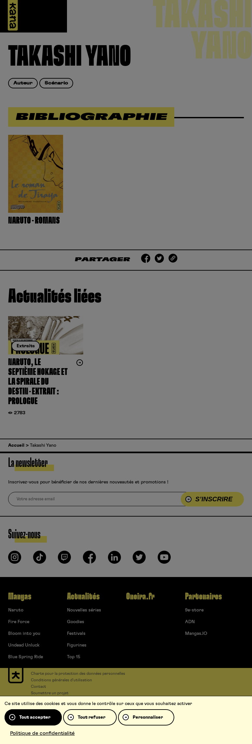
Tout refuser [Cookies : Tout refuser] (91, 717)
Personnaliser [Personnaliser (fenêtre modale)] (148, 717)
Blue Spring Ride (25, 657)
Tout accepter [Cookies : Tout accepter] (34, 717)
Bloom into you (24, 633)
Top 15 (73, 657)
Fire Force (18, 622)
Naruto (15, 610)
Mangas (19, 596)
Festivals (76, 633)
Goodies (75, 622)
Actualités (83, 596)
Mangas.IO (196, 633)
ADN (190, 622)
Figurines (76, 645)
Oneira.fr (140, 596)
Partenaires (203, 596)
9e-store (194, 610)
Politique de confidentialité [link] (42, 733)
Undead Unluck (23, 645)
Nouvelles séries (84, 610)
